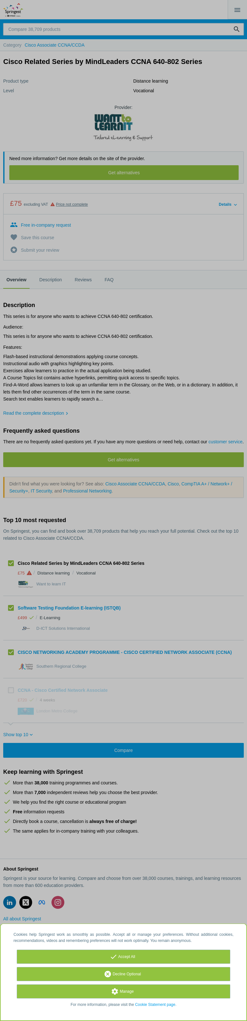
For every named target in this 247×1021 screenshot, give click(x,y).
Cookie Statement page (155, 1004)
